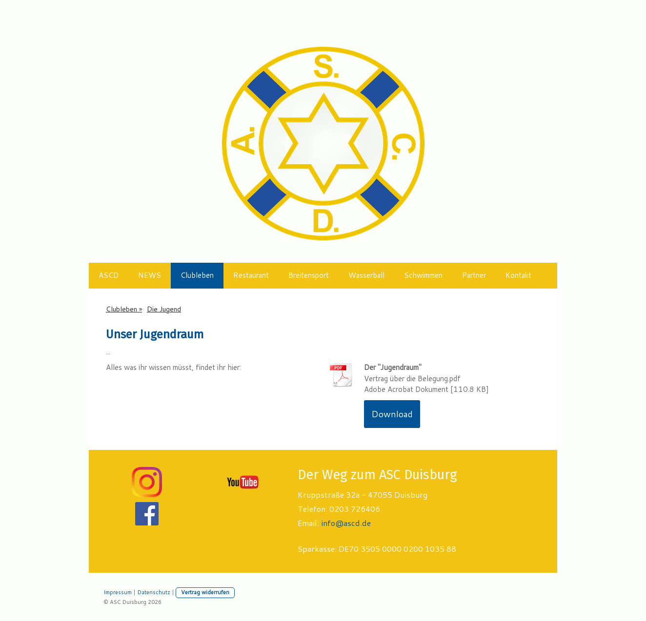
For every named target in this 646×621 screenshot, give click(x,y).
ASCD (109, 275)
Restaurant (251, 275)
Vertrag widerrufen (205, 592)
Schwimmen (423, 275)
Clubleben (197, 275)
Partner (474, 275)
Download (392, 414)
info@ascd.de (346, 522)
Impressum (117, 592)
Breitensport (308, 275)
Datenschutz (153, 592)
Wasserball (366, 275)
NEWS (149, 275)
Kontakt (518, 275)
